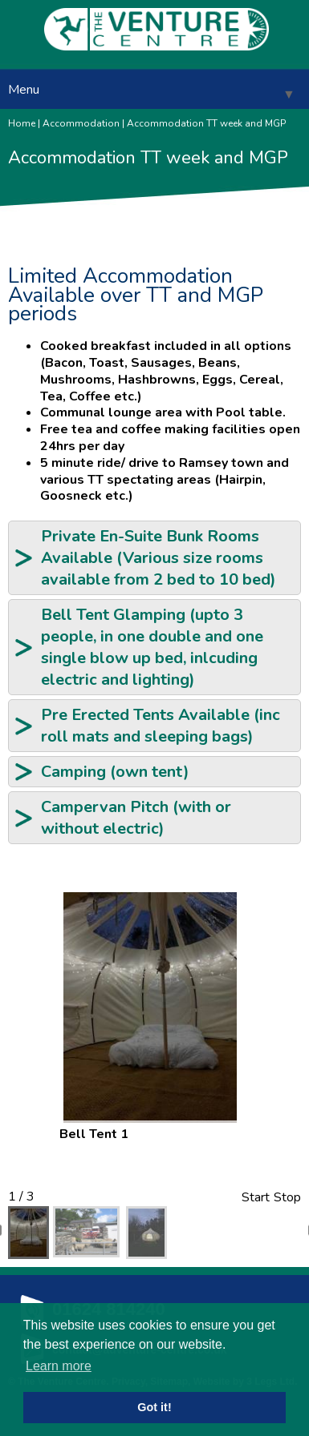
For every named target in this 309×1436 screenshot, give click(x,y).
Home (21, 123)
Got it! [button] (154, 1407)
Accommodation (81, 123)
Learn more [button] (58, 1366)
